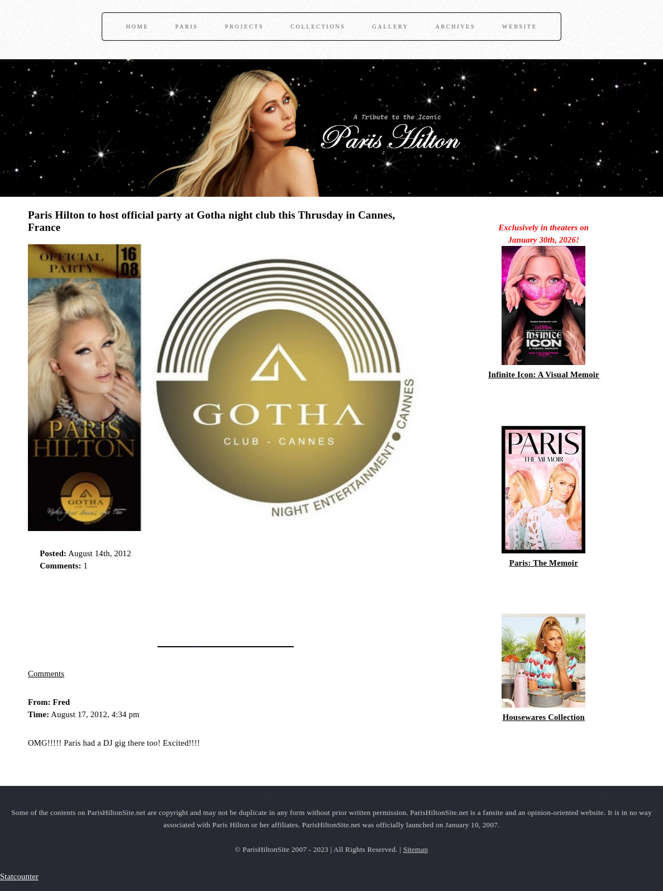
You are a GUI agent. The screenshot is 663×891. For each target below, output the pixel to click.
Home (137, 26)
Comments (46, 673)
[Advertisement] (158, 605)
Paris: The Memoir (543, 562)
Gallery (390, 26)
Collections (317, 26)
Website (519, 26)
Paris (186, 26)
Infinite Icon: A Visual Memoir (543, 374)
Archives (455, 26)
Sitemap (415, 849)
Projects (244, 26)
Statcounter (19, 876)
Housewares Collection (544, 717)
